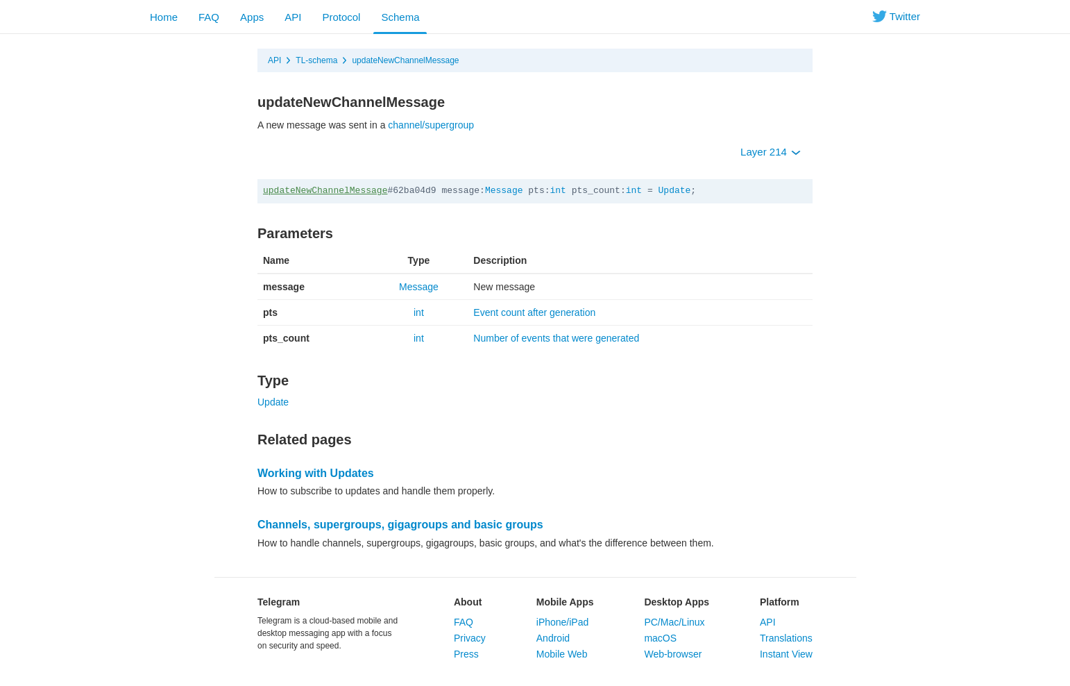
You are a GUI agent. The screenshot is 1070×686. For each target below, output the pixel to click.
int (558, 190)
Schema (400, 17)
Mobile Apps (565, 602)
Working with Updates (315, 473)
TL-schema (316, 60)
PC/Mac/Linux (674, 622)
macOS (660, 638)
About (468, 602)
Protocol (341, 17)
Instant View (786, 654)
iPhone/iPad (562, 622)
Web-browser (673, 654)
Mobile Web (562, 654)
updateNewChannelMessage (405, 60)
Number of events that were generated (556, 338)
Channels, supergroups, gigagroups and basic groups (400, 524)
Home (164, 17)
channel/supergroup (431, 125)
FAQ (208, 17)
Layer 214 (770, 152)
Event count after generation (534, 312)
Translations (786, 638)
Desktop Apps (676, 602)
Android (553, 638)
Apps (252, 17)
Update (675, 190)
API (293, 17)
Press (466, 654)
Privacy (470, 638)
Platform (779, 602)
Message (504, 190)
